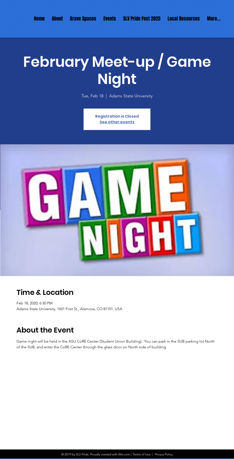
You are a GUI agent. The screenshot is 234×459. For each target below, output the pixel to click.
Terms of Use (141, 454)
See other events (117, 122)
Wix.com (124, 454)
